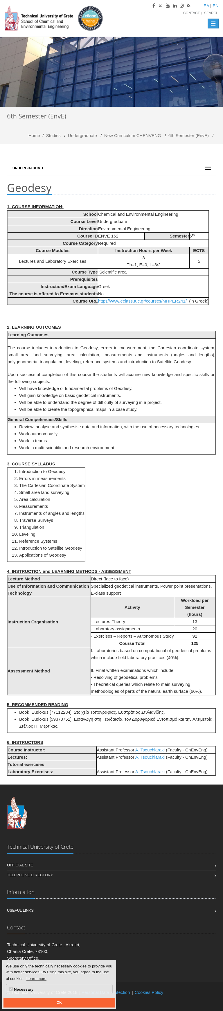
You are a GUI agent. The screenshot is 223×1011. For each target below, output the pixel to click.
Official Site (20, 865)
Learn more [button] (36, 978)
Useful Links (20, 910)
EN (216, 5)
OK (59, 1003)
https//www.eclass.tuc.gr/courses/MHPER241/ (142, 300)
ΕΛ (206, 5)
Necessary (21, 989)
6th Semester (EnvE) (188, 135)
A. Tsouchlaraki (150, 749)
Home (34, 135)
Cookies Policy (149, 992)
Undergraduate (82, 135)
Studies (53, 135)
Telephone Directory (30, 875)
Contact (191, 13)
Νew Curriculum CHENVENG (132, 135)
